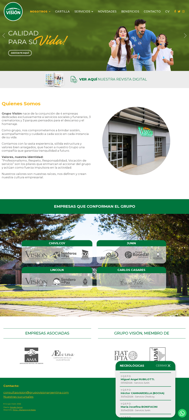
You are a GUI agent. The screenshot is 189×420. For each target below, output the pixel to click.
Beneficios (130, 11)
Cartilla (62, 11)
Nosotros (40, 11)
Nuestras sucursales (18, 396)
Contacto (152, 11)
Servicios (83, 11)
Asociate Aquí (20, 53)
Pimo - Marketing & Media (24, 410)
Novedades (107, 11)
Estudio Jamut (16, 407)
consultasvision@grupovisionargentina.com (36, 392)
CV (167, 11)
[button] (4, 35)
